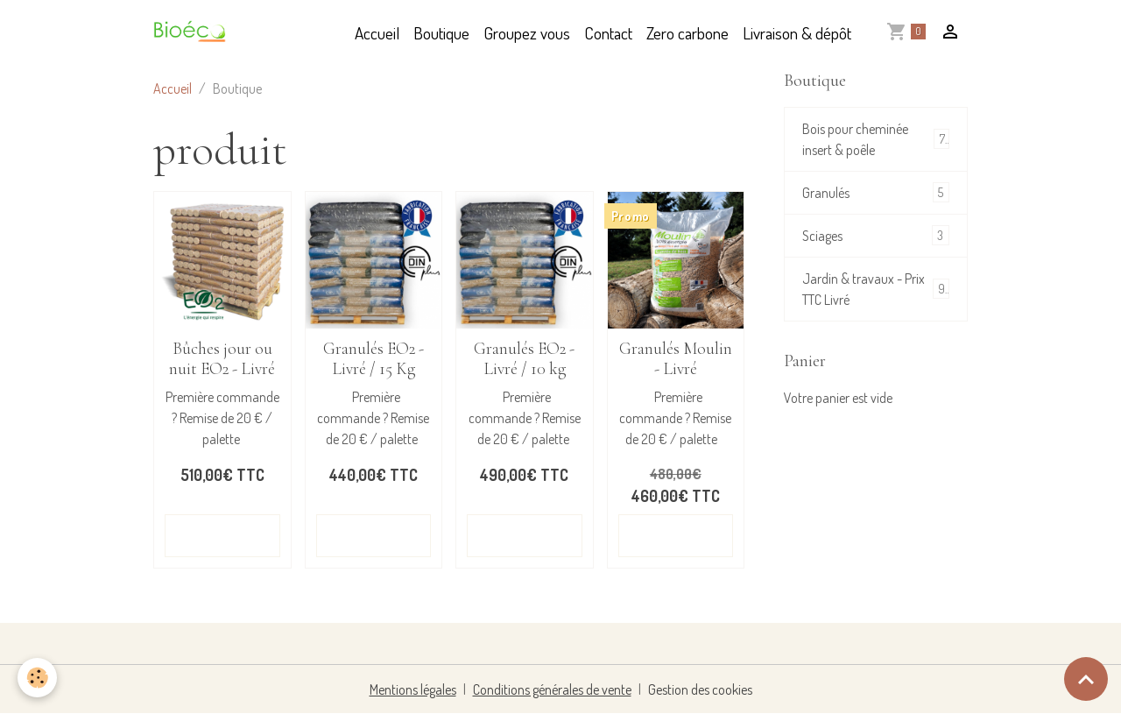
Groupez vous (526, 33)
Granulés (875, 192)
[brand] (194, 33)
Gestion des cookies (700, 689)
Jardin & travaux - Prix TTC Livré (875, 289)
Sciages (875, 235)
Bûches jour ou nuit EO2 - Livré (222, 358)
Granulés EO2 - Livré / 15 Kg (373, 358)
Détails (222, 535)
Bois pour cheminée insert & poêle (875, 139)
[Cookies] (37, 677)
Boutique (441, 33)
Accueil (377, 33)
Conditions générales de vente (552, 689)
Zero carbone (687, 33)
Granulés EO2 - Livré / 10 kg (524, 358)
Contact (608, 33)
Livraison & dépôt (797, 33)
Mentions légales (413, 689)
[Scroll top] (1086, 679)
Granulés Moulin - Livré (675, 358)
